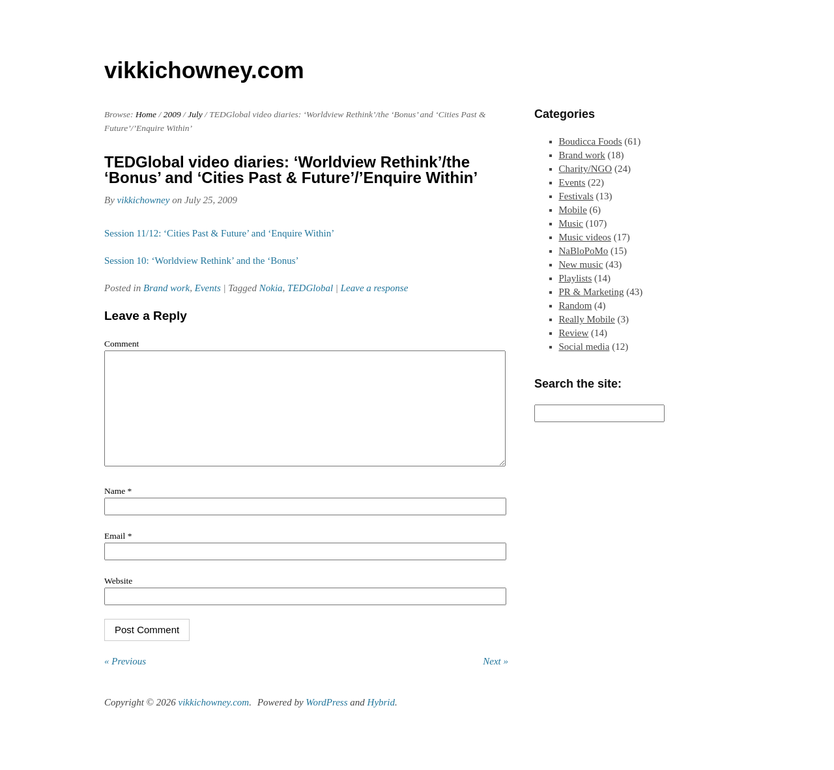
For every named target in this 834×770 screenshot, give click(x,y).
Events (208, 288)
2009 (172, 114)
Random (575, 305)
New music (581, 264)
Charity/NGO (585, 169)
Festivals (576, 196)
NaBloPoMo (584, 251)
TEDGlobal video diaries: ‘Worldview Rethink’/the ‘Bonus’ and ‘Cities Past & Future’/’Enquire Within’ (291, 169)
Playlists (575, 278)
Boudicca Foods (590, 141)
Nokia (271, 288)
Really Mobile (587, 319)
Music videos (585, 237)
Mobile (573, 210)
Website (118, 600)
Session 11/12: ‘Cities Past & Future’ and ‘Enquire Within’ (219, 233)
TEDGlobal (310, 288)
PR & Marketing (591, 292)
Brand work (166, 288)
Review (574, 333)
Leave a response (375, 288)
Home (146, 114)
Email (118, 555)
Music (571, 223)
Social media (584, 346)
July (195, 114)
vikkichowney (143, 200)
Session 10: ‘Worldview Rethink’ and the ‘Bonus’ (201, 260)
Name (118, 510)
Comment (121, 344)
